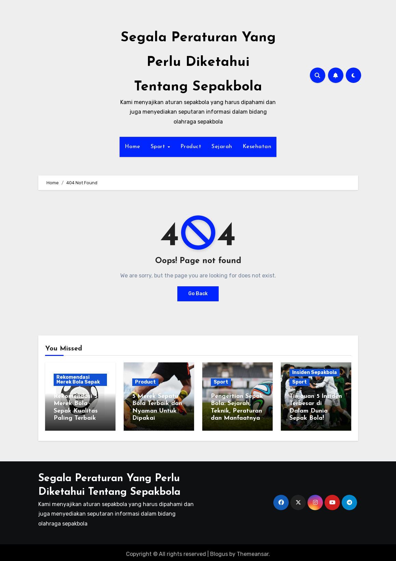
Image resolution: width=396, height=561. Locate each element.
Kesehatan (257, 146)
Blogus (219, 550)
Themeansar (253, 550)
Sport (159, 146)
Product (191, 146)
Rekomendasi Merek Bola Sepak (78, 379)
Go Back (198, 294)
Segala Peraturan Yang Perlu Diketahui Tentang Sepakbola (198, 62)
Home (132, 146)
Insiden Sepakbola (314, 372)
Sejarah (221, 146)
